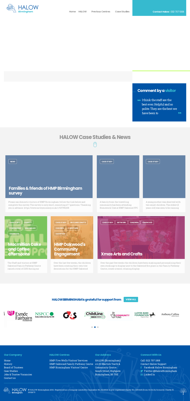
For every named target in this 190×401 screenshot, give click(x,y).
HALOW (82, 11)
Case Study (108, 165)
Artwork (124, 226)
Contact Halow (161, 11)
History (8, 363)
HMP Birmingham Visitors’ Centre (68, 367)
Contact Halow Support (153, 363)
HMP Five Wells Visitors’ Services (68, 360)
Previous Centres (100, 11)
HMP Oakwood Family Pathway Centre (71, 363)
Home (72, 11)
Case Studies (122, 11)
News (19, 165)
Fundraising (17, 231)
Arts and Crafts (76, 226)
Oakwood (16, 236)
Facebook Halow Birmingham (160, 367)
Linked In (149, 374)
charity (27, 226)
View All (131, 299)
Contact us (10, 377)
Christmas (73, 231)
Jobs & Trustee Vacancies (18, 374)
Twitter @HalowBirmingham (160, 370)
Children (61, 231)
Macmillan (29, 231)
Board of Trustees (13, 367)
